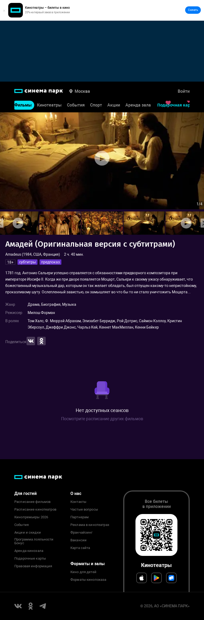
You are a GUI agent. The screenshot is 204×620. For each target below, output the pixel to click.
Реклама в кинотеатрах (89, 525)
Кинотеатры (49, 105)
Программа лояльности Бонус (34, 541)
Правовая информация (33, 566)
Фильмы (23, 105)
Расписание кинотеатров (35, 509)
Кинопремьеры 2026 (31, 517)
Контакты (78, 502)
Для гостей (25, 493)
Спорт (96, 105)
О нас (75, 493)
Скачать (193, 9)
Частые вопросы (84, 509)
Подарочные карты (30, 558)
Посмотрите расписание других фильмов (102, 418)
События (76, 105)
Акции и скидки (27, 532)
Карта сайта (80, 548)
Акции (113, 105)
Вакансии (78, 540)
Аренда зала (138, 105)
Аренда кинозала (28, 551)
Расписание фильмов (32, 502)
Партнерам (79, 517)
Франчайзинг (81, 532)
